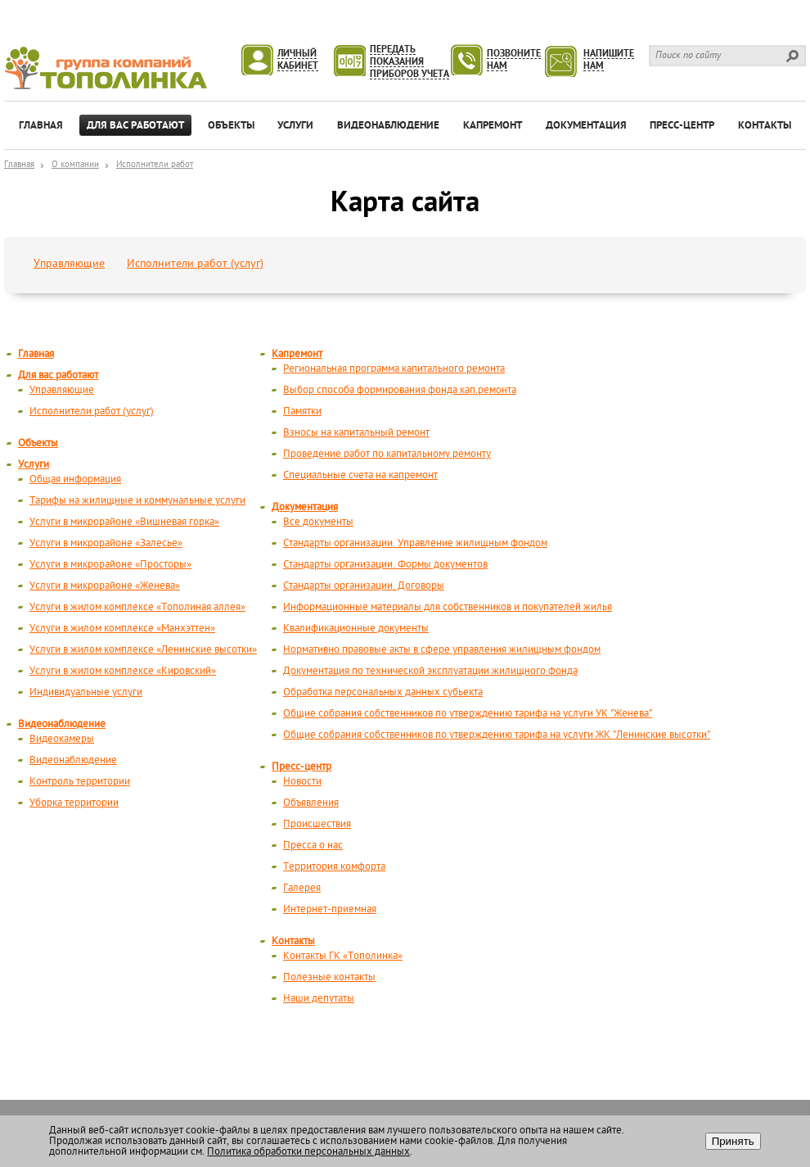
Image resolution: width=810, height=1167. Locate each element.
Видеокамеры (61, 739)
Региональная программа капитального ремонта (394, 369)
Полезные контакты (329, 977)
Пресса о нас (313, 846)
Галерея (302, 888)
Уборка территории (74, 803)
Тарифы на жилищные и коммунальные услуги (137, 501)
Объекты (38, 443)
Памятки (302, 411)
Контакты (293, 941)
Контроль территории (79, 782)
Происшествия (317, 824)
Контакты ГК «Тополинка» (343, 956)
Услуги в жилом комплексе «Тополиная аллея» (137, 607)
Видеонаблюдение (62, 724)
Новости (302, 782)
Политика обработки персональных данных (308, 1152)
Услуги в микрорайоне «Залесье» (105, 543)
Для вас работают (58, 375)
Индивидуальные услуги (85, 692)
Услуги (33, 465)
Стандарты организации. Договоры (363, 586)
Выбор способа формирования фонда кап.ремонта (399, 390)
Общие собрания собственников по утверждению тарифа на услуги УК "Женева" (467, 714)
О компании (75, 165)
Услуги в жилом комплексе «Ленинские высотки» (143, 650)
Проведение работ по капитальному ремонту (387, 454)
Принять (733, 1141)
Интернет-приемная (329, 909)
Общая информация (75, 479)
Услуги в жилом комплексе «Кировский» (122, 671)
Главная (19, 165)
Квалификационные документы (356, 629)
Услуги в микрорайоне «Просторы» (110, 565)
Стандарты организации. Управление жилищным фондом (415, 543)
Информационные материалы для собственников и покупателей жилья (447, 607)
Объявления (311, 803)
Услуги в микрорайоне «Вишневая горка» (124, 522)
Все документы (318, 522)
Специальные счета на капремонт (360, 475)
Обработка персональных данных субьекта (383, 692)
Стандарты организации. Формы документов (385, 565)
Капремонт (297, 354)
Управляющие (69, 264)
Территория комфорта (334, 867)
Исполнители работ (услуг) (195, 264)
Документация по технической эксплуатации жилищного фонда (430, 671)
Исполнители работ (154, 165)
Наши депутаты (318, 999)
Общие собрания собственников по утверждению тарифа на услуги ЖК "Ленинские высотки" (496, 735)
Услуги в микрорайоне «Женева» (104, 586)
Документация (305, 507)
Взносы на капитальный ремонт (356, 433)
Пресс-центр (301, 767)
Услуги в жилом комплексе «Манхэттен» (122, 629)
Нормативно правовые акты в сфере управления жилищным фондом (442, 650)
